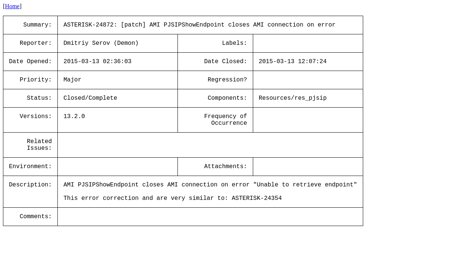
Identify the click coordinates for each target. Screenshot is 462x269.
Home (12, 6)
